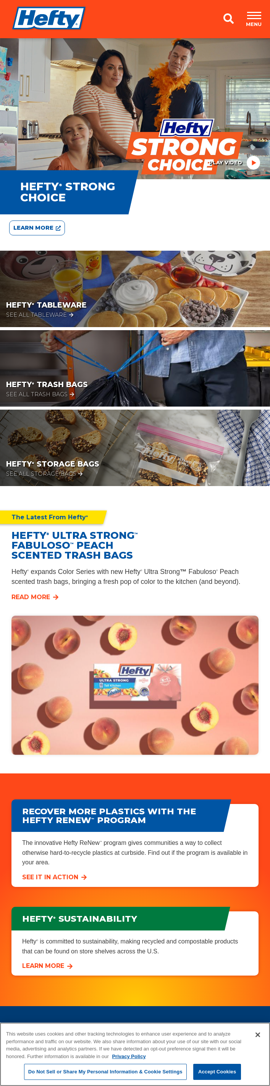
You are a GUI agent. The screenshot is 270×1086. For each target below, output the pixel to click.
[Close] (257, 1034)
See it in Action (50, 877)
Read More (30, 597)
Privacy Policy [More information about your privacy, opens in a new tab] (129, 1056)
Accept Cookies (217, 1072)
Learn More (43, 965)
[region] (135, 1054)
